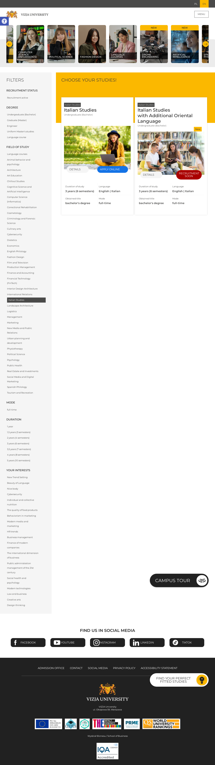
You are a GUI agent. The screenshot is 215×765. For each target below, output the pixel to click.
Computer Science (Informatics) (17, 199)
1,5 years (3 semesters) (18, 432)
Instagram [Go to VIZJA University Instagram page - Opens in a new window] (107, 642)
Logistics (12, 311)
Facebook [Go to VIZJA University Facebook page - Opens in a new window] (28, 642)
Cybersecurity (14, 234)
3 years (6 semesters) (18, 443)
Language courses (17, 154)
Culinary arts (14, 229)
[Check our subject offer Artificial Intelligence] (184, 44)
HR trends (12, 532)
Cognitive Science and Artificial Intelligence (19, 189)
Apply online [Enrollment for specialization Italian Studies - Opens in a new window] (110, 169)
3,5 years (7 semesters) (19, 449)
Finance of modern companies (17, 545)
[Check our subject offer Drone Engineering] (153, 44)
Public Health (14, 365)
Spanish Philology (17, 387)
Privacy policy (124, 668)
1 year (10, 426)
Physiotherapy (15, 348)
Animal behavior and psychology (18, 162)
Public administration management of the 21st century (20, 568)
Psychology (13, 360)
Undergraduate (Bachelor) (21, 114)
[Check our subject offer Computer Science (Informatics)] (30, 44)
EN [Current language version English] (204, 3)
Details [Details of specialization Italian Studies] (75, 169)
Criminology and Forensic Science (21, 221)
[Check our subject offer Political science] (61, 44)
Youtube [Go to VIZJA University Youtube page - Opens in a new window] (68, 642)
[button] (4, 21)
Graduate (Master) (17, 120)
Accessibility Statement (159, 668)
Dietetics (12, 240)
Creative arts (14, 599)
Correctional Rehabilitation (22, 207)
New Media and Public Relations (19, 330)
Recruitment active (17, 97)
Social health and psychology (16, 580)
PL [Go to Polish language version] (195, 3)
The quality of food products (22, 510)
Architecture (14, 170)
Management (14, 317)
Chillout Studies (16, 181)
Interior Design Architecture (22, 289)
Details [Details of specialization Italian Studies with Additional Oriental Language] (148, 174)
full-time (12, 409)
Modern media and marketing (17, 523)
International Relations (19, 294)
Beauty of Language (18, 483)
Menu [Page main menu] (201, 14)
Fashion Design (15, 257)
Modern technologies (18, 588)
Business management (20, 537)
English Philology (16, 251)
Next (206, 44)
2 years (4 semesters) (18, 438)
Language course (16, 137)
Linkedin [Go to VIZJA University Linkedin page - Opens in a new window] (147, 642)
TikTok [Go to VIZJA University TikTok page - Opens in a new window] (187, 642)
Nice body (12, 488)
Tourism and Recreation (20, 392)
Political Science (16, 354)
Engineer (12, 126)
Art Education (14, 175)
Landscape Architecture (20, 306)
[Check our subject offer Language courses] (123, 44)
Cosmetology (14, 213)
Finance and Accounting (20, 273)
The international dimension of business (22, 555)
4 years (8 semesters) (18, 455)
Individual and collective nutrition (20, 502)
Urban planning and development (18, 340)
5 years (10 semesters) (18, 460)
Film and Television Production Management (21, 265)
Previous (9, 44)
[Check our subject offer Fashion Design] (92, 44)
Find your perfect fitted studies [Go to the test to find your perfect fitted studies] (173, 679)
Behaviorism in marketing (21, 516)
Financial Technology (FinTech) (18, 280)
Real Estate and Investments (22, 371)
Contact (76, 668)
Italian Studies (16, 300)
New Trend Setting (17, 477)
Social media (98, 668)
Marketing (12, 322)
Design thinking (16, 605)
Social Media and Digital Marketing (20, 379)
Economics (13, 246)
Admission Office (51, 668)
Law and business (17, 594)
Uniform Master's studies (20, 131)
